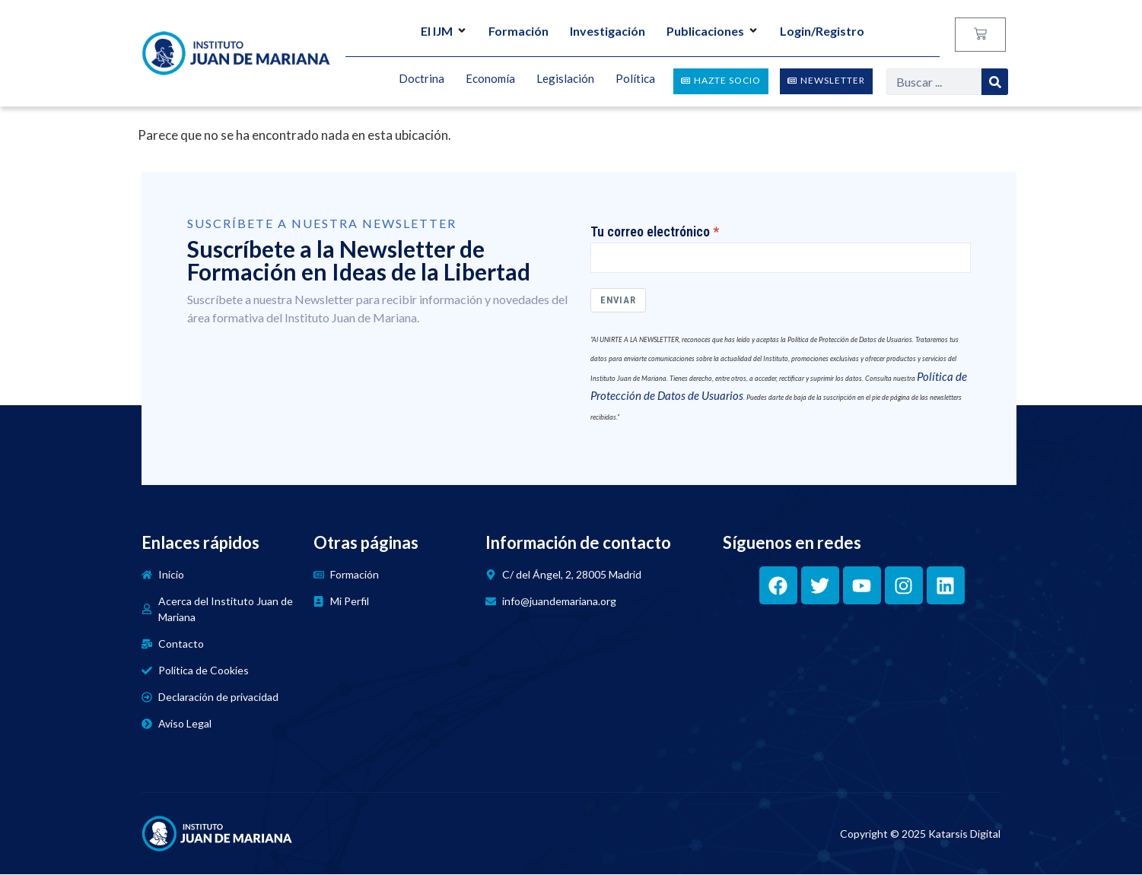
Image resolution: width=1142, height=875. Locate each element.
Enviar (618, 301)
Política (635, 79)
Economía (490, 79)
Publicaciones (712, 31)
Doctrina (421, 79)
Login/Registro (822, 31)
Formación (518, 31)
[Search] (994, 81)
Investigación (607, 31)
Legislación (565, 79)
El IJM (444, 31)
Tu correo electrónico (650, 232)
